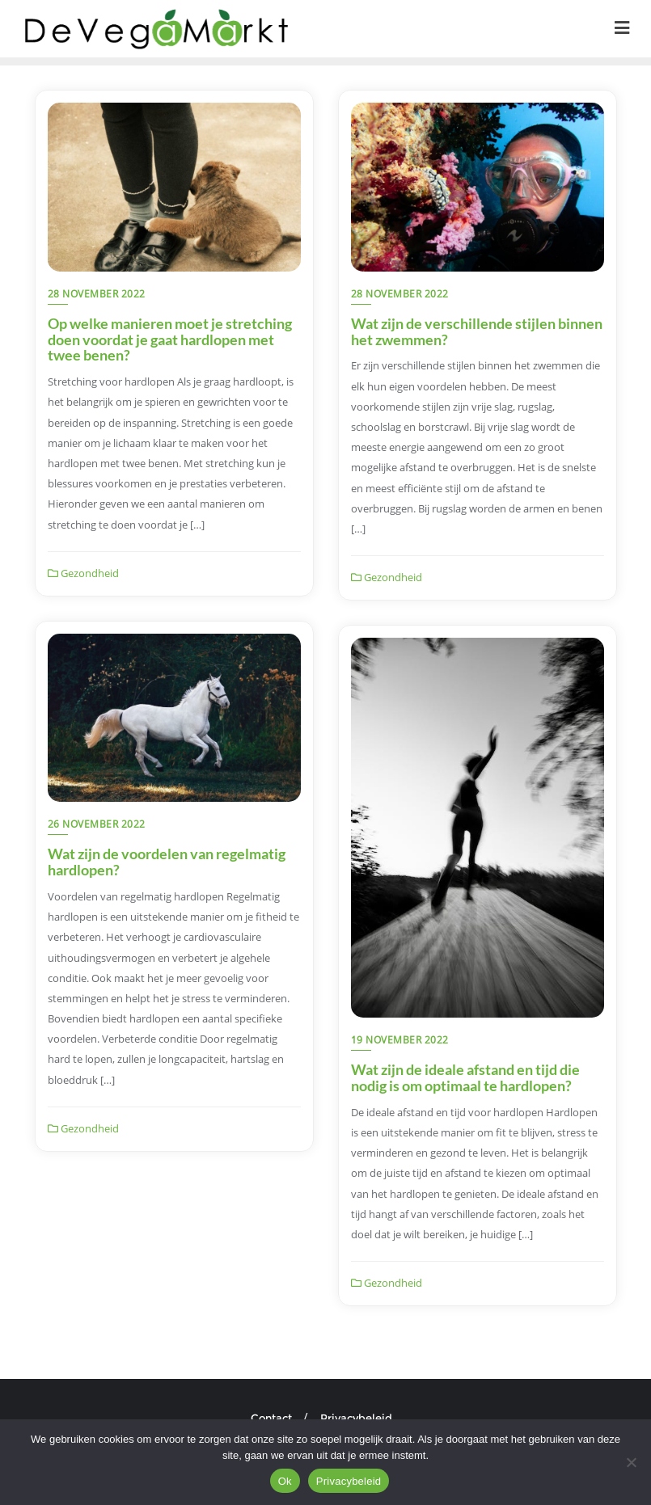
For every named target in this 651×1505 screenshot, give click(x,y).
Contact (271, 1417)
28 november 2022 (97, 294)
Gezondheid (83, 573)
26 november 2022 (97, 824)
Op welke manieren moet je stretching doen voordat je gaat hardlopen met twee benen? (170, 339)
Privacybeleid (356, 1417)
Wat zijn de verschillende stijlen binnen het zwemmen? (476, 331)
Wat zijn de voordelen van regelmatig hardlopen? (166, 862)
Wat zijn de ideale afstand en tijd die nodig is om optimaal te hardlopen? (465, 1077)
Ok (285, 1481)
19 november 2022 (400, 1040)
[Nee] (631, 1462)
